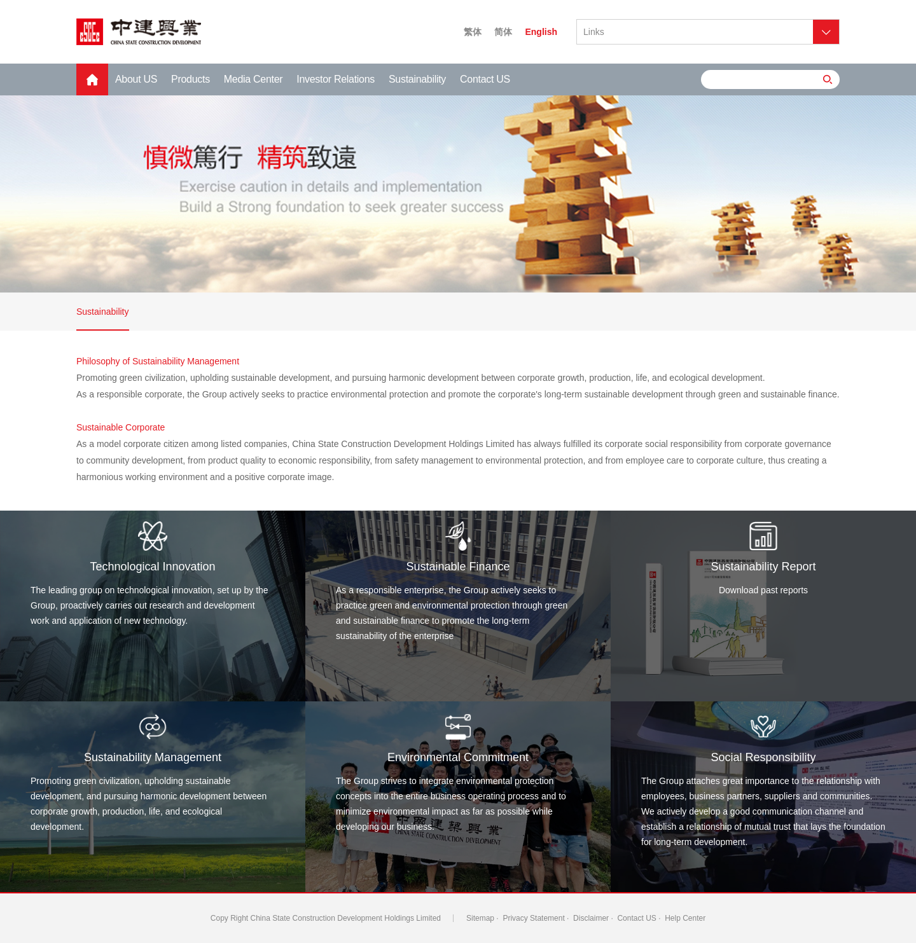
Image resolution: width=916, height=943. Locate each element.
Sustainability (417, 79)
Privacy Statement (533, 918)
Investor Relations (335, 79)
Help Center (685, 918)
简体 (503, 32)
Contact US (485, 79)
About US (136, 79)
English (541, 32)
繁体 (473, 32)
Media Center (253, 79)
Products (190, 79)
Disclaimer (591, 918)
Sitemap (480, 918)
